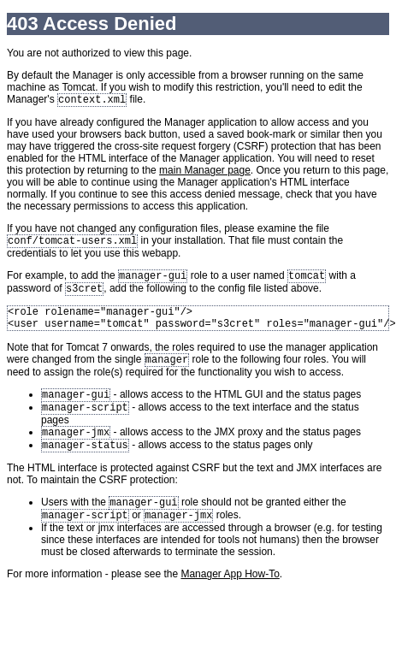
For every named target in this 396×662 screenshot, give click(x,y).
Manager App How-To (229, 598)
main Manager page (205, 172)
